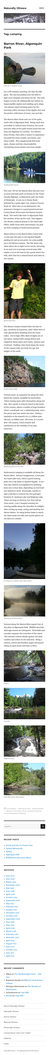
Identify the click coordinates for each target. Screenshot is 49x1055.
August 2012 (11, 943)
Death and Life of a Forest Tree (19, 845)
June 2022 (10, 876)
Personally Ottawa (12, 1028)
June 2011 (10, 953)
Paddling (22, 813)
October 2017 (11, 897)
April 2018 (10, 894)
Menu (41, 8)
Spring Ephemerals (14, 848)
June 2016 (10, 922)
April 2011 (10, 956)
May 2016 (10, 925)
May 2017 (10, 903)
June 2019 (10, 879)
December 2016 (12, 913)
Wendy (9, 995)
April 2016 (10, 928)
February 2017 (12, 906)
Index (6, 1044)
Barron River (22, 811)
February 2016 (12, 934)
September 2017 (13, 900)
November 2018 (13, 885)
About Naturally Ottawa (14, 1006)
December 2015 (12, 937)
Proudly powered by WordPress (28, 1051)
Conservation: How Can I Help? (17, 1033)
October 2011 (11, 950)
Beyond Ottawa (37, 808)
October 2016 (11, 916)
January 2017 (11, 910)
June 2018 (10, 891)
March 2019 (11, 882)
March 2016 (11, 931)
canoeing (37, 811)
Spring (9, 851)
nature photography (11, 813)
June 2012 (10, 947)
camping (30, 811)
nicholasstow (11, 808)
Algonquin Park (11, 811)
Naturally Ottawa (15, 8)
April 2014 (10, 940)
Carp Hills (25, 992)
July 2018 (10, 888)
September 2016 (13, 919)
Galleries (7, 1038)
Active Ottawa (10, 1017)
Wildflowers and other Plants (18, 858)
